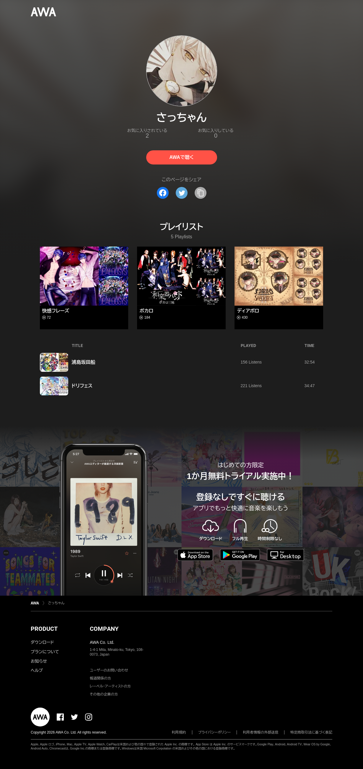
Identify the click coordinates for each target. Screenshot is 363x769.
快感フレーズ (55, 310)
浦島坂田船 (83, 362)
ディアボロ (248, 310)
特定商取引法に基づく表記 (311, 732)
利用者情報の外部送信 (260, 732)
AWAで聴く (181, 157)
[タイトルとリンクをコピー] (200, 193)
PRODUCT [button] (44, 628)
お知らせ (39, 661)
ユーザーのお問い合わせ (109, 670)
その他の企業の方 (104, 694)
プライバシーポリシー (214, 732)
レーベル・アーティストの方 (110, 686)
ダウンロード (42, 642)
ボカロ (146, 310)
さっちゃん (56, 603)
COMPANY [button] (104, 628)
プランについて (45, 651)
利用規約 (179, 732)
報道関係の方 (100, 678)
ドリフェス (82, 385)
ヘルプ (37, 670)
